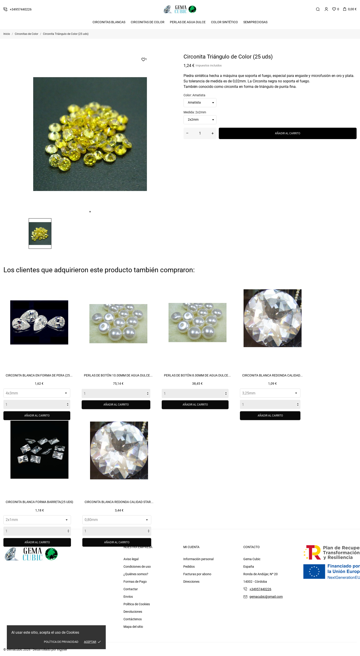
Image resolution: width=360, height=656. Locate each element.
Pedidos (189, 566)
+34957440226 (260, 589)
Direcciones (191, 581)
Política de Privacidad (61, 641)
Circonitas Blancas (109, 22)
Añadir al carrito (287, 133)
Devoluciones (132, 611)
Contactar (130, 589)
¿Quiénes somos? (135, 574)
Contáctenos (132, 619)
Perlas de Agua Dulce (188, 22)
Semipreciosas (255, 22)
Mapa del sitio (133, 626)
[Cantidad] (200, 133)
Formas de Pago (135, 581)
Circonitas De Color (147, 22)
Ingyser (62, 649)
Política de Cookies (136, 604)
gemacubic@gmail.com (266, 596)
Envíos (128, 596)
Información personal (198, 559)
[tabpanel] (90, 134)
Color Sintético (224, 22)
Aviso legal (130, 559)
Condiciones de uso (137, 566)
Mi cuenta (191, 547)
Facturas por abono (197, 574)
